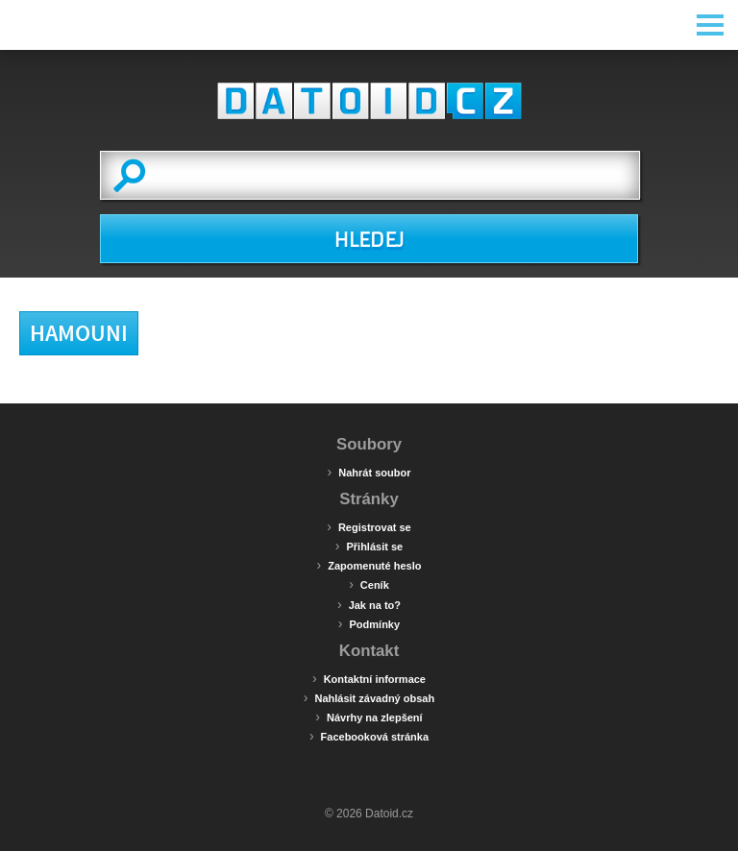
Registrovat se (368, 526)
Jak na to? (369, 604)
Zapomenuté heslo (369, 564)
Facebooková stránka (369, 735)
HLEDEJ (368, 240)
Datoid (369, 101)
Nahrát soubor (369, 471)
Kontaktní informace (369, 678)
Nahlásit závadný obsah (369, 697)
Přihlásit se (369, 545)
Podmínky (369, 623)
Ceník (369, 584)
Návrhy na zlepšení (368, 716)
